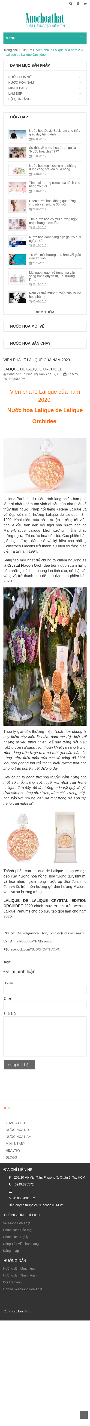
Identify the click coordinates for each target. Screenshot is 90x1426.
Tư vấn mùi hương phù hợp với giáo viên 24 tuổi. (55, 256)
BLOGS (11, 1157)
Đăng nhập (11, 1251)
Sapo (27, 1311)
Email (7, 998)
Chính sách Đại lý (15, 1237)
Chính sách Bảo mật (17, 1230)
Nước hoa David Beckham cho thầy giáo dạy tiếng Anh (54, 132)
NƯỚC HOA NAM (21, 82)
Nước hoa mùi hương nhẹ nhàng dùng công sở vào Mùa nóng (52, 167)
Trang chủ (10, 50)
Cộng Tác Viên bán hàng (21, 1244)
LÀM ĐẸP (15, 93)
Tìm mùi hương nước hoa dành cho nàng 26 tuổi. (54, 184)
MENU (10, 38)
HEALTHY (13, 1150)
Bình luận (10, 1013)
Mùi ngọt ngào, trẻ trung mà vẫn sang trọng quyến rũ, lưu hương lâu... (52, 276)
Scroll (84, 1415)
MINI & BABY (18, 88)
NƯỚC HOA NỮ (20, 77)
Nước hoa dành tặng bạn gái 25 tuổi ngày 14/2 (55, 238)
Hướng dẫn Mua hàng (19, 1268)
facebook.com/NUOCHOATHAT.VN (35, 949)
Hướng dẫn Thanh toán (20, 1275)
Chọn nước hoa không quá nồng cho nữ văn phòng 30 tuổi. (52, 202)
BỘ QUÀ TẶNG (19, 99)
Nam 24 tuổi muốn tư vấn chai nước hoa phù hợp (55, 294)
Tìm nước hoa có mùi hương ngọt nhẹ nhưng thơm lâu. (53, 220)
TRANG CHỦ (15, 1123)
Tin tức (27, 50)
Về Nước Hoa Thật (16, 1223)
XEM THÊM (45, 312)
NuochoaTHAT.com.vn (36, 941)
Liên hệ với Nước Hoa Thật (22, 1289)
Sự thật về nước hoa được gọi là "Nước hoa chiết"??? (52, 149)
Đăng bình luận (19, 1065)
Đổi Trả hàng (12, 1282)
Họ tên (8, 983)
